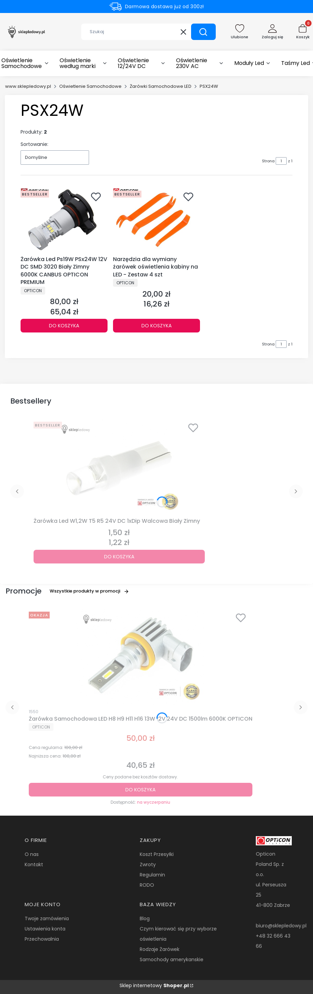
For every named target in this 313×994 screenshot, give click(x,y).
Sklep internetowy (154, 985)
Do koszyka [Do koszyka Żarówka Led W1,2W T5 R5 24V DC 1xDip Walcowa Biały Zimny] (119, 556)
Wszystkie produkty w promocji (89, 591)
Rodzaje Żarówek (159, 949)
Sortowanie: (34, 144)
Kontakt (34, 864)
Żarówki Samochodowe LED (160, 86)
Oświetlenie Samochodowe (90, 86)
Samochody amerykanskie (171, 959)
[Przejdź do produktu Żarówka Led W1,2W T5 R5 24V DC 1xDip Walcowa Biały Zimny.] (119, 467)
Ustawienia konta (45, 928)
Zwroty (148, 864)
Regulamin (152, 874)
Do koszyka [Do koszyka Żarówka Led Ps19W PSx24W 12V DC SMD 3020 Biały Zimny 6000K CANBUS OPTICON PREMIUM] (64, 325)
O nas (32, 854)
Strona (268, 161)
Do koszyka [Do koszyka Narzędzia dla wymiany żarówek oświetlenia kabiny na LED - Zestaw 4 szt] (156, 325)
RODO (147, 885)
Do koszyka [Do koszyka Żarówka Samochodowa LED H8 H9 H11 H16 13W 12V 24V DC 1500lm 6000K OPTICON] (140, 789)
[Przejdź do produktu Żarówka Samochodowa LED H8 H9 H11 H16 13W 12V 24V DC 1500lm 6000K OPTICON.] (140, 657)
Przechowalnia (42, 939)
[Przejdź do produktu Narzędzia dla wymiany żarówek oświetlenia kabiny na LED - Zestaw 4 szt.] (156, 220)
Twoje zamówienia (47, 918)
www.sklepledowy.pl (28, 86)
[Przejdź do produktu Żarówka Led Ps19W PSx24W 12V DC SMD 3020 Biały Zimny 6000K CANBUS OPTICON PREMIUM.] (64, 220)
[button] (203, 32)
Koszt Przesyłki (157, 854)
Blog (145, 918)
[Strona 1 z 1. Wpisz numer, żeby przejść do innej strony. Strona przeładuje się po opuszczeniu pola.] (281, 161)
